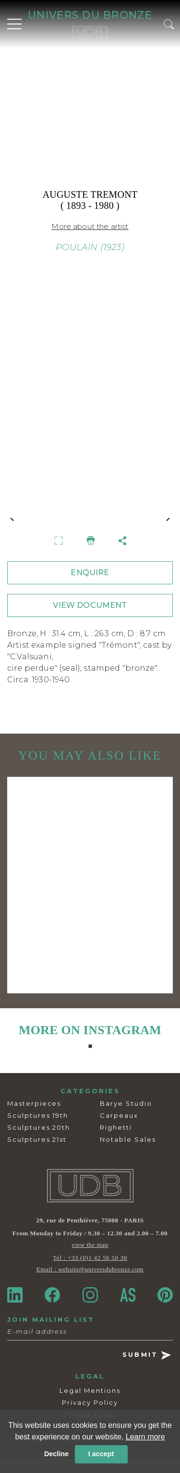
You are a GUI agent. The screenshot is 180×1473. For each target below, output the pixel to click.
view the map (90, 1259)
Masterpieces (34, 1119)
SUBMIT (146, 1370)
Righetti (116, 1143)
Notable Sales (128, 1155)
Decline (56, 1454)
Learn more (145, 1437)
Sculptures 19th (37, 1131)
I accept (101, 1454)
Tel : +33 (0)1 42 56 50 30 (90, 1272)
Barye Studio (126, 1119)
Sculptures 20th (38, 1143)
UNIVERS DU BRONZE (90, 15)
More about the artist (89, 226)
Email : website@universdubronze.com (90, 1284)
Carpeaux (119, 1131)
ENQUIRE (90, 587)
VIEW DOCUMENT (90, 620)
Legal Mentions (90, 1405)
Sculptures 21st (37, 1155)
